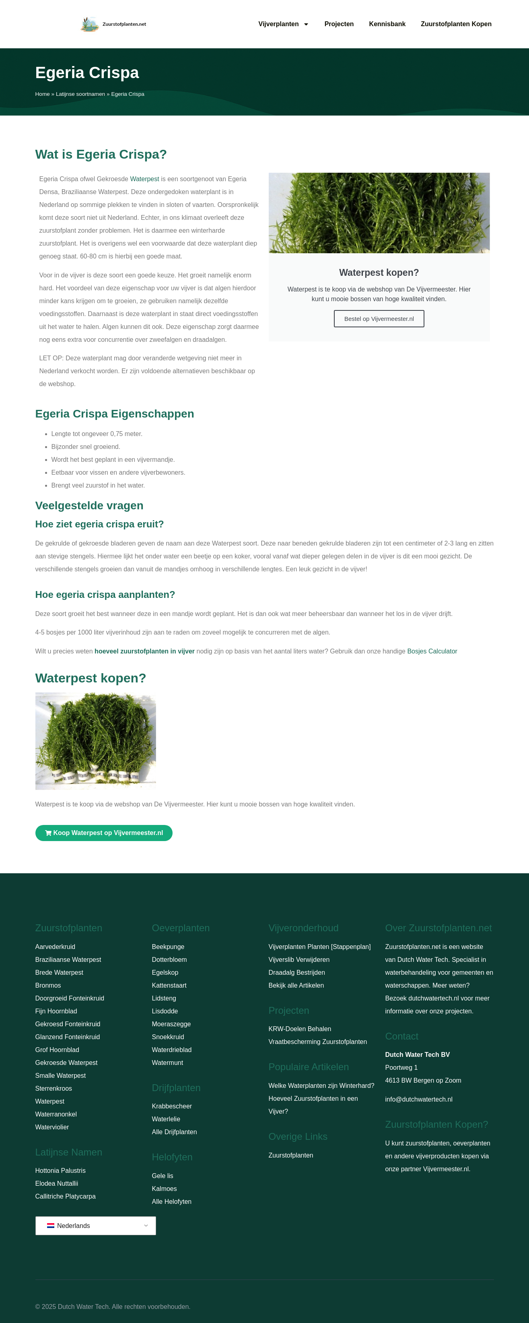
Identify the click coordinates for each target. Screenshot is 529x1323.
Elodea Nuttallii (56, 1183)
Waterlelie (166, 1119)
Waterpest (144, 179)
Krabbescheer (172, 1106)
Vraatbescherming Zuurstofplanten (318, 1041)
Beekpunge (168, 946)
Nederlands (68, 1225)
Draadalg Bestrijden (297, 972)
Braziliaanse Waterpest (68, 959)
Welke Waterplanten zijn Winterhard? (322, 1085)
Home (42, 94)
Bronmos (48, 985)
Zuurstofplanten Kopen (456, 24)
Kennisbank (387, 24)
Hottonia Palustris (60, 1170)
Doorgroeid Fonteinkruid (70, 998)
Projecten (339, 24)
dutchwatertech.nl (433, 998)
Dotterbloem (169, 959)
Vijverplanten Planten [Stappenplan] (320, 946)
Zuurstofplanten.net (413, 946)
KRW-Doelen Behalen (300, 1028)
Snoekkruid (168, 1037)
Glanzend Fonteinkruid (67, 1037)
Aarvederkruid (55, 946)
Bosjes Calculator (432, 651)
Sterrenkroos (53, 1088)
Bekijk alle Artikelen (296, 985)
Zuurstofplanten (291, 1155)
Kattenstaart (169, 985)
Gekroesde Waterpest (66, 1062)
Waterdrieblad (172, 1049)
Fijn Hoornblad (56, 1011)
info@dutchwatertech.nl (419, 1099)
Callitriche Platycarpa (65, 1196)
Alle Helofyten (172, 1201)
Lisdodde (165, 1011)
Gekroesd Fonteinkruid (68, 1024)
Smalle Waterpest (60, 1075)
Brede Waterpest (59, 972)
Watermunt (167, 1062)
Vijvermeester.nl (446, 1169)
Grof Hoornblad (57, 1049)
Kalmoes (164, 1188)
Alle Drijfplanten (174, 1132)
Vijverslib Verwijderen (299, 959)
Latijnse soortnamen (80, 94)
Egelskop (165, 972)
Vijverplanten (284, 24)
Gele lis (162, 1175)
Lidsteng (164, 998)
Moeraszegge (171, 1024)
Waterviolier (52, 1127)
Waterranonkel (56, 1114)
